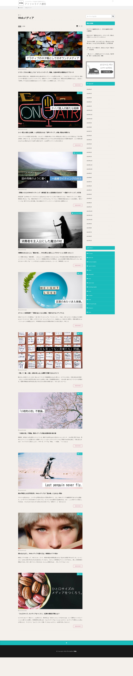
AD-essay (90, 261)
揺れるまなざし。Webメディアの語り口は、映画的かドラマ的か (48, 571)
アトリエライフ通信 (71, 669)
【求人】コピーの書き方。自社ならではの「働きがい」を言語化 (100, 48)
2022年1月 (89, 213)
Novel (89, 310)
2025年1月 (89, 160)
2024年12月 (90, 164)
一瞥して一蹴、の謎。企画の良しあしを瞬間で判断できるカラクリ (49, 388)
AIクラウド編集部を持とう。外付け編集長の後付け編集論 (100, 30)
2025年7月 (89, 133)
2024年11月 (90, 169)
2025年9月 (89, 125)
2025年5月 (89, 142)
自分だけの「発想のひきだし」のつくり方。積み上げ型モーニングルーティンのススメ (100, 36)
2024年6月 (89, 191)
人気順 (24, 26)
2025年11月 (90, 116)
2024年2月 (89, 208)
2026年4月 (89, 98)
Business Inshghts (93, 270)
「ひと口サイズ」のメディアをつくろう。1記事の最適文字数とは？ (50, 632)
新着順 (20, 26)
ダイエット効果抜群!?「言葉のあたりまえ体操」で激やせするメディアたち (49, 326)
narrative (90, 305)
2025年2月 (89, 155)
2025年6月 (89, 138)
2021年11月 (90, 222)
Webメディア (28, 7)
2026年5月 (89, 94)
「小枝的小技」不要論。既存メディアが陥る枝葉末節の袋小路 (47, 448)
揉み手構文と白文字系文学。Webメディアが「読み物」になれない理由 (49, 510)
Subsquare (91, 319)
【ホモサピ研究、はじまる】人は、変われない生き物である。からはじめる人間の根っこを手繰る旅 (100, 42)
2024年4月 (89, 200)
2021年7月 (89, 239)
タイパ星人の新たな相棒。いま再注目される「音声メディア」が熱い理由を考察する (49, 137)
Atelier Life (91, 266)
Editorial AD (91, 283)
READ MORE (78, 88)
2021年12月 (90, 217)
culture (90, 279)
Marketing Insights (77, 222)
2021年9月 (89, 231)
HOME (21, 7)
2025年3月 (89, 151)
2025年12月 (90, 111)
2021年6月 (89, 244)
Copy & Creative (77, 159)
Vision (80, 286)
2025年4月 (89, 147)
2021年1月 (89, 248)
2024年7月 (89, 186)
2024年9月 (89, 178)
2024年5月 (89, 195)
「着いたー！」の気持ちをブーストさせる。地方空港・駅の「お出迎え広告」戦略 (100, 54)
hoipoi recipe (91, 292)
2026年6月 (89, 89)
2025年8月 (89, 129)
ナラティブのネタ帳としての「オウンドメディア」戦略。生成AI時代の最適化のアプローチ (49, 73)
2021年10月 (90, 226)
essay (89, 288)
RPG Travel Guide (93, 314)
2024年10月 (90, 173)
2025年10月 (90, 120)
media (80, 33)
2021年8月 (89, 235)
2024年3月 (89, 204)
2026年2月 (89, 102)
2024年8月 (89, 182)
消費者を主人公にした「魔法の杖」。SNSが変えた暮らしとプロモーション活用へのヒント (50, 263)
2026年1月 (89, 107)
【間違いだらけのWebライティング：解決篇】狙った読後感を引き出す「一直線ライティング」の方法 (49, 200)
